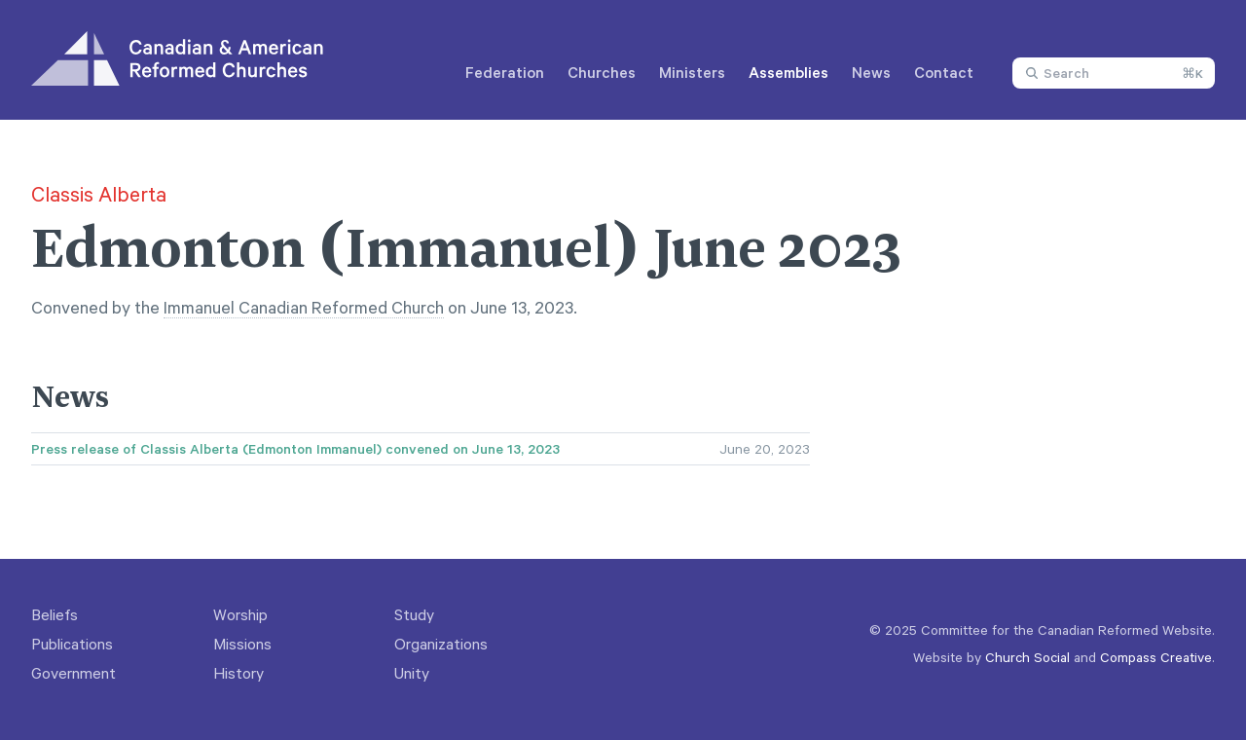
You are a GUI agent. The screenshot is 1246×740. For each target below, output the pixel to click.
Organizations (441, 643)
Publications (72, 643)
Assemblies (788, 72)
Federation (504, 72)
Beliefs (54, 614)
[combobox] (1113, 73)
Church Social (1027, 656)
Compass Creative (1156, 656)
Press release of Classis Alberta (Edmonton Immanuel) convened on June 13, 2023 (295, 449)
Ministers (692, 72)
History (238, 673)
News (871, 72)
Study (414, 614)
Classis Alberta (98, 193)
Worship (240, 614)
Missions (242, 643)
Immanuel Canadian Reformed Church (304, 306)
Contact (943, 72)
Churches (602, 72)
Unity (411, 673)
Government (73, 673)
